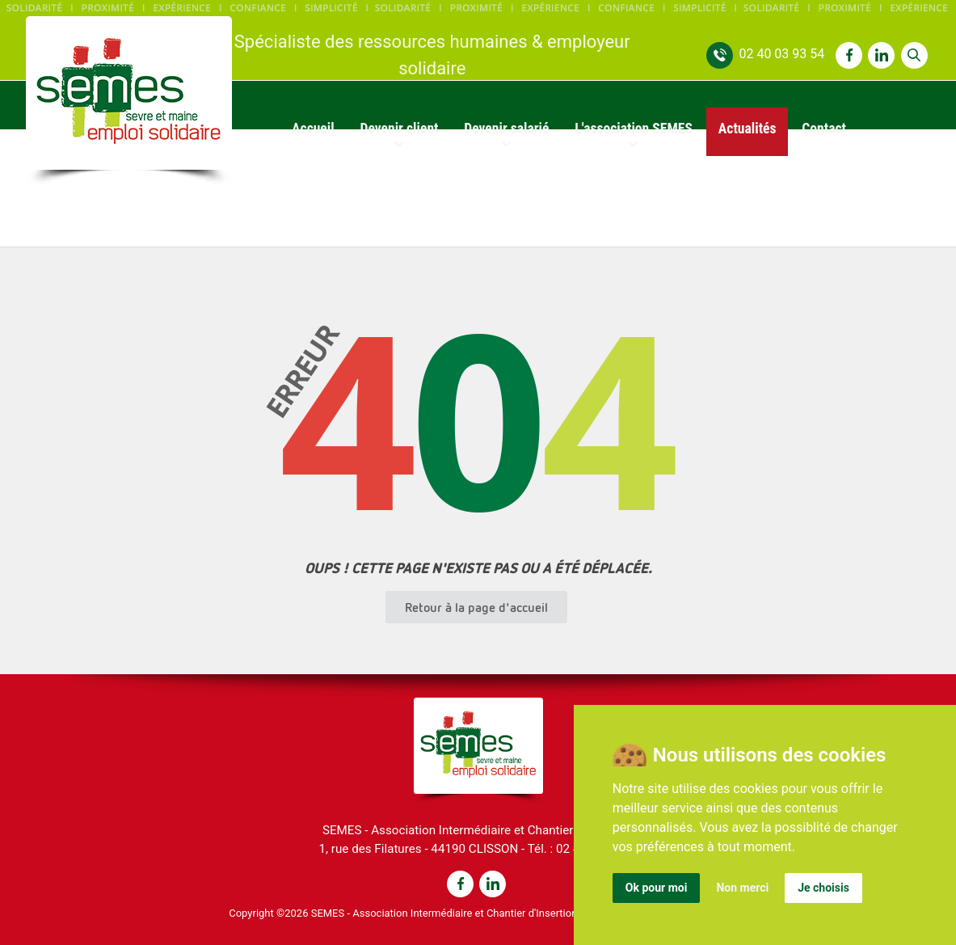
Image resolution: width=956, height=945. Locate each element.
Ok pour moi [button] (656, 887)
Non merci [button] (742, 887)
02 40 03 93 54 (781, 53)
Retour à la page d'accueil (476, 607)
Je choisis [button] (823, 887)
